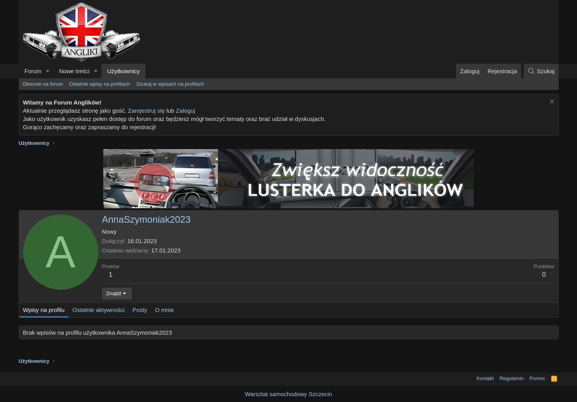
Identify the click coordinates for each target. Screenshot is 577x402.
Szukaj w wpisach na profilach (170, 84)
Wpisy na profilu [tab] (44, 309)
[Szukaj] (541, 71)
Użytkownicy (123, 71)
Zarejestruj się (146, 110)
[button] (47, 71)
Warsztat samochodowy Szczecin (288, 394)
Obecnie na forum (43, 84)
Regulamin (512, 378)
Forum (33, 71)
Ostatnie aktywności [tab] (98, 309)
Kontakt (485, 378)
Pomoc (537, 378)
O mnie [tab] (164, 309)
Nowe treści (74, 71)
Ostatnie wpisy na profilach (99, 84)
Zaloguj (185, 110)
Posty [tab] (140, 309)
